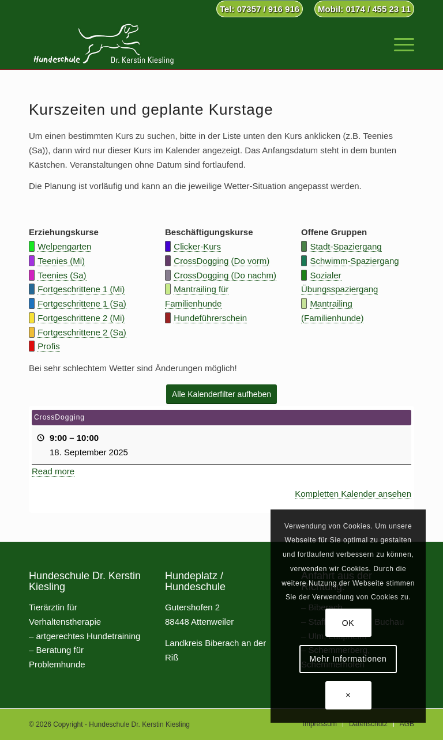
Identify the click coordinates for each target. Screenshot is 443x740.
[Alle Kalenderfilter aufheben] (221, 394)
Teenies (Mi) (61, 261)
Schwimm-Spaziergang (354, 261)
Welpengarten (64, 246)
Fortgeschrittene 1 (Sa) (81, 303)
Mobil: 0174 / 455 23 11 (364, 9)
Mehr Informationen (348, 658)
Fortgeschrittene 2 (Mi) (81, 318)
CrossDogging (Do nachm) (225, 275)
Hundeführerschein (210, 318)
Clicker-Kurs (197, 246)
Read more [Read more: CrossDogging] (53, 471)
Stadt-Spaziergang (345, 246)
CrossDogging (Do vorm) (221, 261)
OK (348, 623)
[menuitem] (260, 9)
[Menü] (398, 43)
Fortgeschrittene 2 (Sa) (81, 332)
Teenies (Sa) (61, 275)
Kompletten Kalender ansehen (353, 494)
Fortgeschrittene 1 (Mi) (81, 289)
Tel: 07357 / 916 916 (259, 9)
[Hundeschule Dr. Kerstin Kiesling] (103, 43)
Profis (48, 346)
